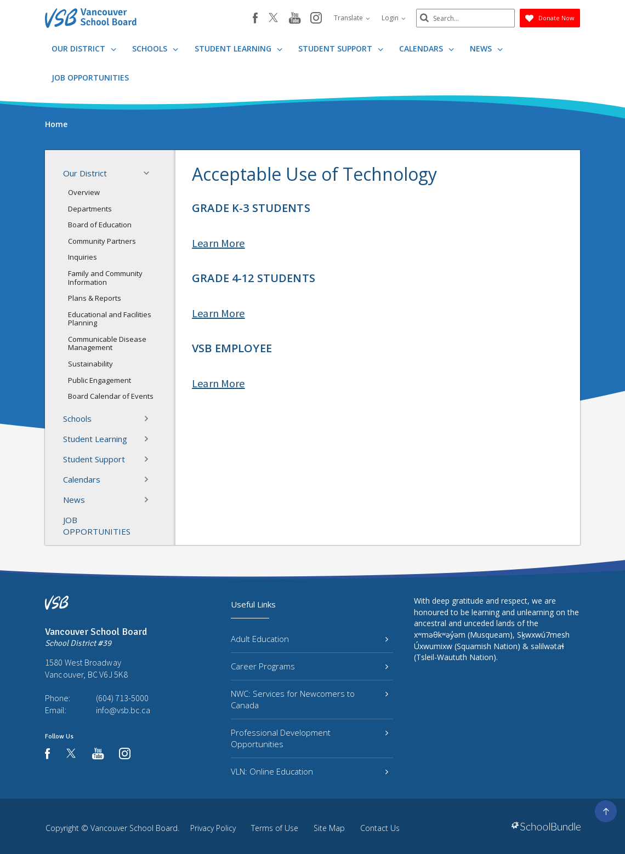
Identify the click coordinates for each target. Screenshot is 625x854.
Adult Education (309, 638)
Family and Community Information (105, 277)
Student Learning (238, 48)
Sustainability (90, 364)
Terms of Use (274, 828)
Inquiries (82, 257)
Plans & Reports (94, 298)
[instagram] (316, 18)
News (486, 48)
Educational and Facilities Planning (109, 318)
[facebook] (255, 18)
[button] (150, 173)
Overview (84, 192)
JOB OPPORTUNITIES (90, 77)
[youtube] (294, 18)
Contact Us (380, 828)
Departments (90, 209)
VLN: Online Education (309, 771)
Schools (155, 48)
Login (394, 17)
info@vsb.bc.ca (123, 709)
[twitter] (273, 18)
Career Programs (309, 666)
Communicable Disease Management (107, 343)
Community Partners (102, 241)
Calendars (426, 48)
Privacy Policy (213, 828)
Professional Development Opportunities (309, 738)
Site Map (329, 828)
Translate (352, 17)
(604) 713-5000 (122, 697)
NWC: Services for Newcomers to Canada (309, 699)
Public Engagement (99, 380)
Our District (84, 48)
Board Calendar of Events (111, 396)
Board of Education (100, 225)
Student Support (340, 48)
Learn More (218, 243)
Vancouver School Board (134, 828)
